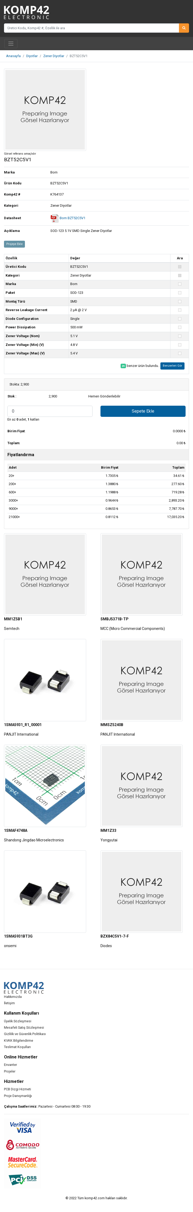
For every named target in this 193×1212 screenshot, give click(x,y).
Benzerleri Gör (172, 365)
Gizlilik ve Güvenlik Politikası (25, 1034)
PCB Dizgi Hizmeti (17, 1089)
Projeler (9, 1071)
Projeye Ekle (14, 244)
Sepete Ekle (143, 411)
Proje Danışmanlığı (18, 1096)
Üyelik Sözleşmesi (17, 1021)
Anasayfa (13, 56)
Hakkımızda (13, 997)
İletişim (9, 1003)
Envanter (10, 1065)
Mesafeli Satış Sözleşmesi (24, 1027)
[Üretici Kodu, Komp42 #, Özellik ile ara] (91, 27)
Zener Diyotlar (53, 56)
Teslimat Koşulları (17, 1047)
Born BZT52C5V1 (67, 218)
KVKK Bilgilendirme (18, 1041)
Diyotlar (32, 56)
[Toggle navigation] (10, 43)
